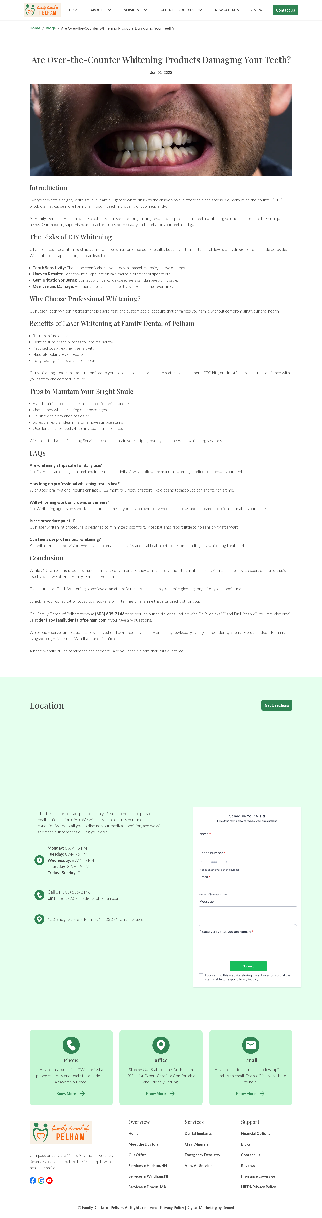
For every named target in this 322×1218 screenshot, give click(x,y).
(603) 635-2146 (110, 613)
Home (35, 28)
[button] (33, 1180)
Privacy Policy (172, 1207)
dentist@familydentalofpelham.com (72, 619)
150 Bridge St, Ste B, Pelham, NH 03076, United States (95, 919)
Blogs (51, 28)
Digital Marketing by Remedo (211, 1207)
